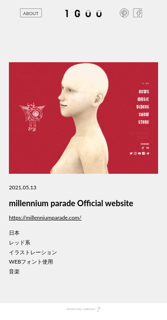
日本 (14, 232)
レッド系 (19, 242)
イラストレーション (33, 252)
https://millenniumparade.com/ (45, 217)
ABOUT (31, 13)
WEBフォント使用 (31, 261)
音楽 (14, 271)
